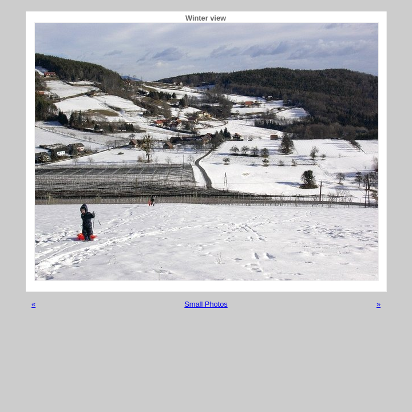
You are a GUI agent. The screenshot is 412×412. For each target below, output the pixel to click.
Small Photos (205, 304)
